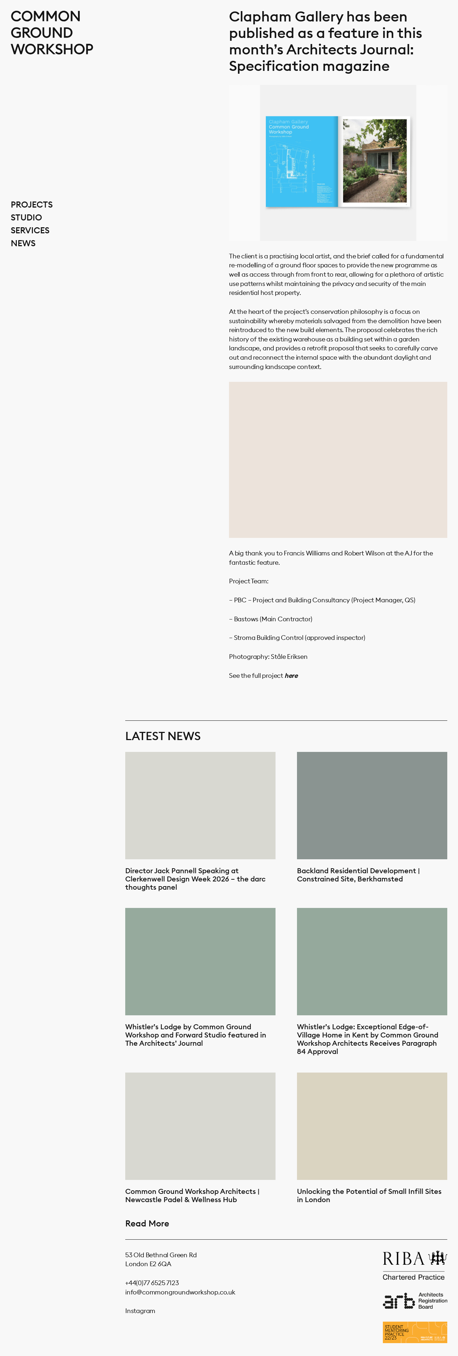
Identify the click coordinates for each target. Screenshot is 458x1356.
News (23, 243)
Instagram (140, 1311)
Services (30, 230)
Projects (32, 204)
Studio (26, 217)
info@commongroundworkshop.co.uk (180, 1292)
